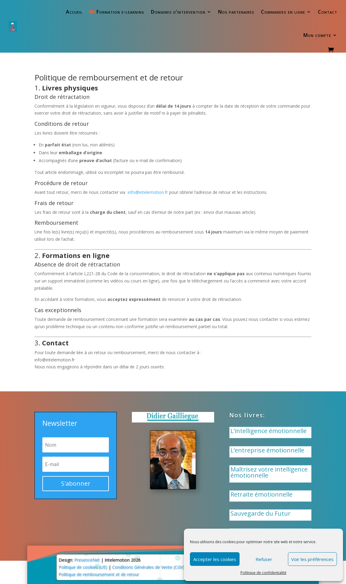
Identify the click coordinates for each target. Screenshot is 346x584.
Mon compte (317, 35)
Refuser (264, 559)
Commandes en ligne (283, 11)
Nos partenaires (236, 11)
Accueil (74, 11)
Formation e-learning (116, 11)
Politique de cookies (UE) (83, 567)
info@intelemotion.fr (148, 192)
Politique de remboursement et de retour (99, 574)
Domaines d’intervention (178, 11)
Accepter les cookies (214, 559)
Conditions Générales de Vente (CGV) (148, 567)
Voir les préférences (312, 559)
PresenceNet (87, 560)
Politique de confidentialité (263, 572)
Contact (327, 11)
